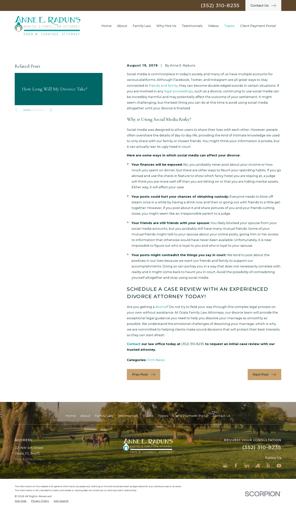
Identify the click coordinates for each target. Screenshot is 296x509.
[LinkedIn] (246, 465)
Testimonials (127, 416)
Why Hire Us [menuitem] (166, 26)
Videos (148, 416)
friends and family (163, 85)
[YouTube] (279, 465)
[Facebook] (236, 465)
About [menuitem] (122, 26)
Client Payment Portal (190, 416)
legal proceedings (178, 91)
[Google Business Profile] (225, 465)
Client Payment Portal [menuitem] (258, 26)
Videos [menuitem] (213, 26)
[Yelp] (268, 465)
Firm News (156, 360)
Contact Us (221, 416)
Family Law (104, 416)
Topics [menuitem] (229, 26)
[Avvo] (257, 465)
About (85, 416)
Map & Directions (28, 459)
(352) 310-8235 (220, 5)
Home (71, 416)
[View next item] (50, 110)
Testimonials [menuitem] (192, 26)
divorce (161, 307)
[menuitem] (20, 501)
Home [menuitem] (106, 26)
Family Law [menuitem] (142, 26)
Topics (163, 416)
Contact (133, 344)
